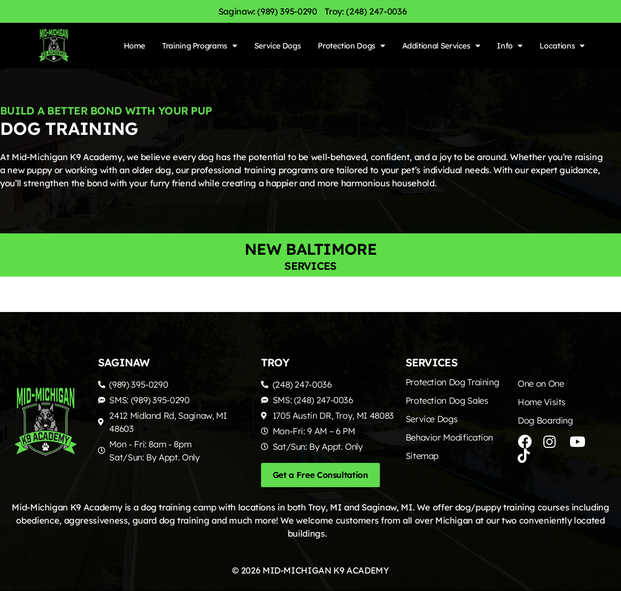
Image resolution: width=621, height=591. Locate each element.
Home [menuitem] (135, 45)
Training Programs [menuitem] (199, 45)
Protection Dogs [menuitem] (351, 45)
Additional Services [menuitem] (441, 45)
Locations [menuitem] (562, 45)
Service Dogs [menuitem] (277, 45)
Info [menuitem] (509, 45)
